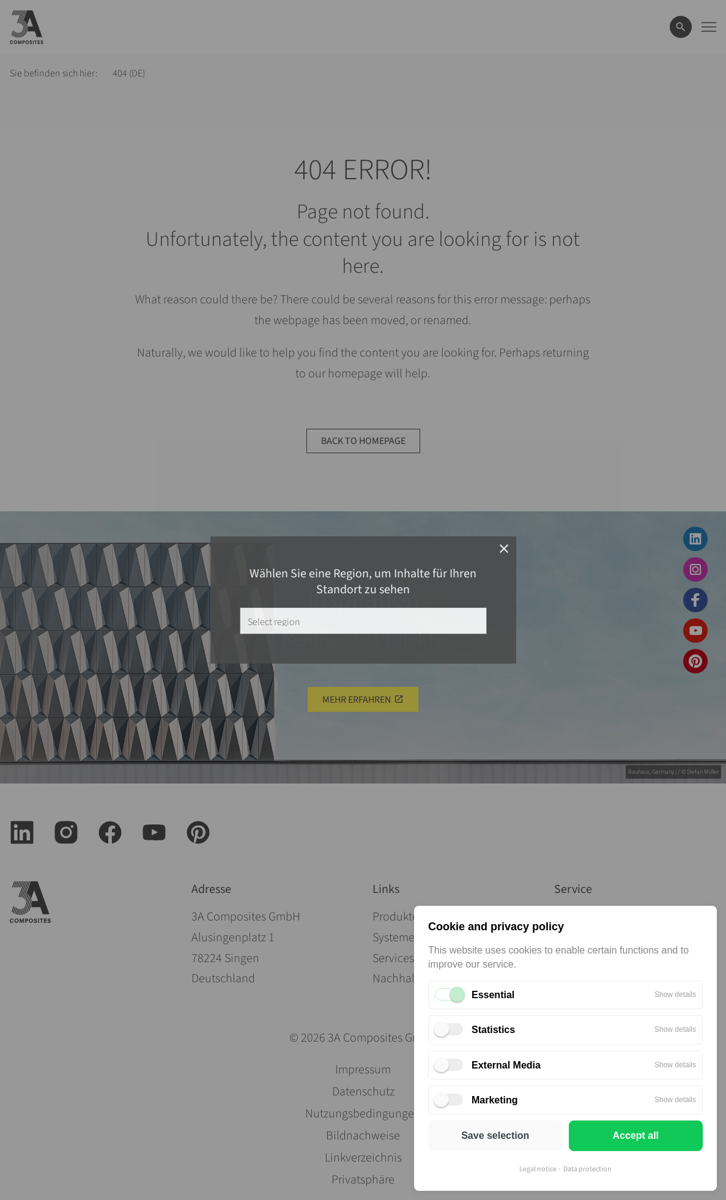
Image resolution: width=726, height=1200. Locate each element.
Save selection (495, 1135)
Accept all (635, 1135)
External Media (506, 1065)
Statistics (493, 1029)
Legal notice (538, 1169)
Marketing (495, 1100)
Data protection (587, 1169)
